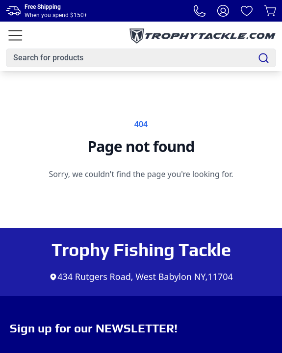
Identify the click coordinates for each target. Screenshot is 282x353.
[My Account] (223, 11)
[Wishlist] (247, 11)
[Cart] (270, 11)
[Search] (263, 58)
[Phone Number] (199, 11)
